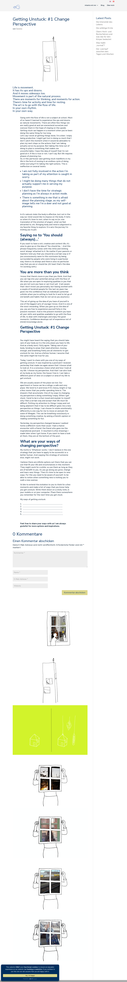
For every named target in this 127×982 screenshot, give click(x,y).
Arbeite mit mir (90, 5)
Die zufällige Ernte (104, 28)
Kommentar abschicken (74, 592)
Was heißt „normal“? (100, 44)
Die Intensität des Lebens (104, 23)
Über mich (110, 5)
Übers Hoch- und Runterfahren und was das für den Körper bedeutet (104, 35)
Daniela (19, 29)
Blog (102, 5)
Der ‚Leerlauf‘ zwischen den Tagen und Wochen (105, 51)
